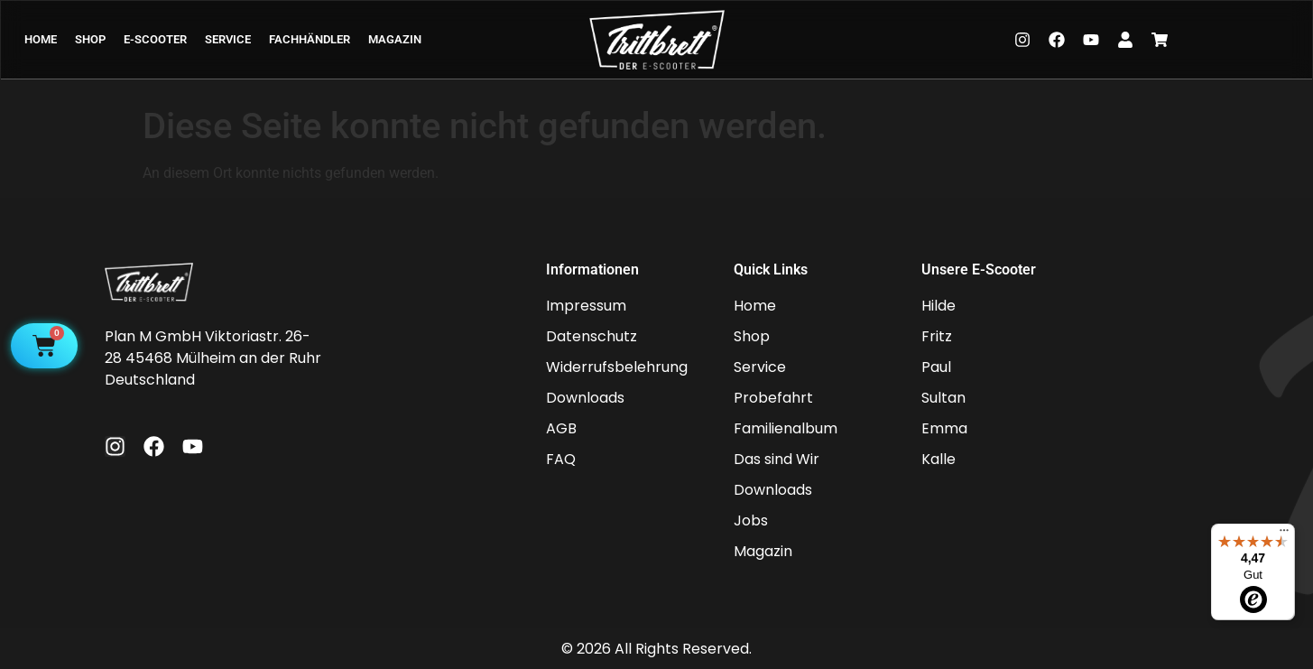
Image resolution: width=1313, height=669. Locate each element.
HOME (40, 39)
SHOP (90, 39)
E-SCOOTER (155, 39)
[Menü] (1284, 534)
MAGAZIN (394, 39)
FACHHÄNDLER (309, 39)
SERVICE (228, 39)
